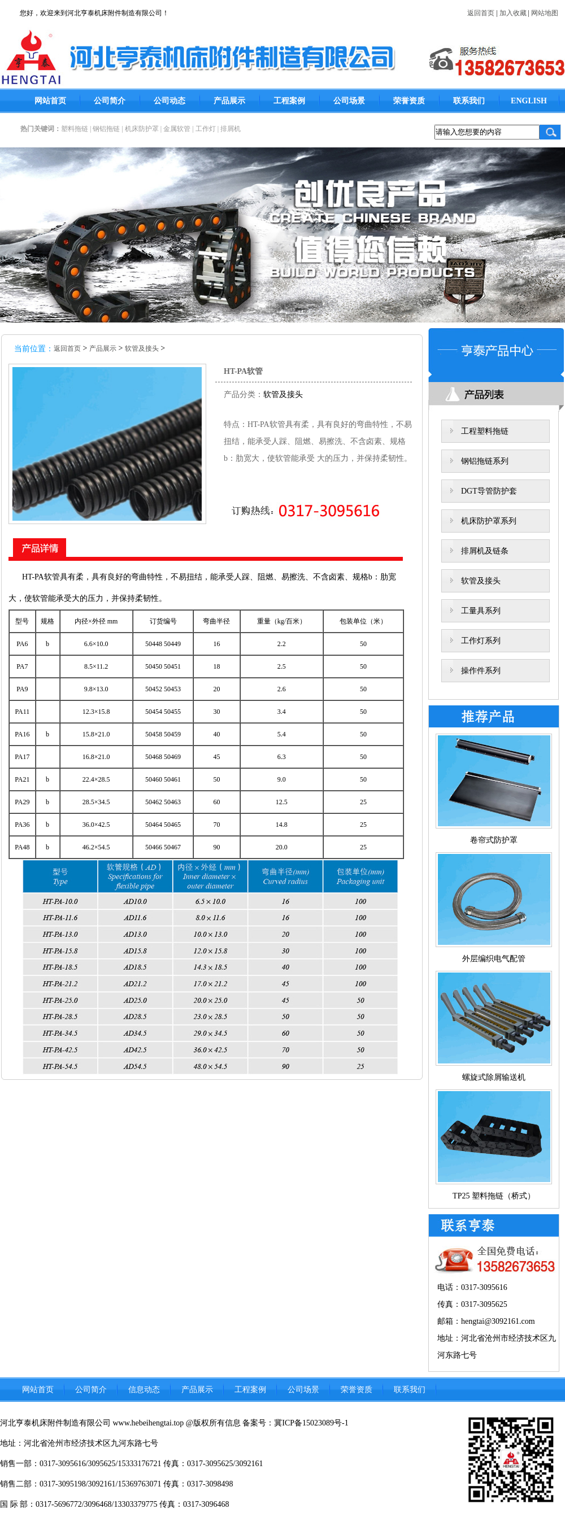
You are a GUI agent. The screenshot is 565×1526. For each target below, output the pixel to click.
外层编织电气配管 (493, 958)
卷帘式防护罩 (494, 840)
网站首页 (50, 101)
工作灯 (205, 129)
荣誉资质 (409, 101)
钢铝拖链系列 (484, 461)
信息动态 (144, 1389)
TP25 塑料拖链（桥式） (494, 1196)
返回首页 (480, 13)
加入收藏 (513, 13)
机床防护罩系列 (488, 521)
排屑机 (230, 129)
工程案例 (289, 101)
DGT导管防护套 (489, 491)
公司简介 (109, 101)
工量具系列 (481, 611)
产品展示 (229, 101)
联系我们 (469, 101)
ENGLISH (529, 101)
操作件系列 (481, 670)
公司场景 (349, 101)
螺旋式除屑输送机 (493, 1077)
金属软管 (176, 129)
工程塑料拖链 (484, 431)
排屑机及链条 (484, 551)
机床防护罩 (142, 129)
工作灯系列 (481, 640)
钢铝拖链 (106, 129)
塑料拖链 (74, 129)
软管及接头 (142, 348)
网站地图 (544, 13)
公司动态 (169, 101)
